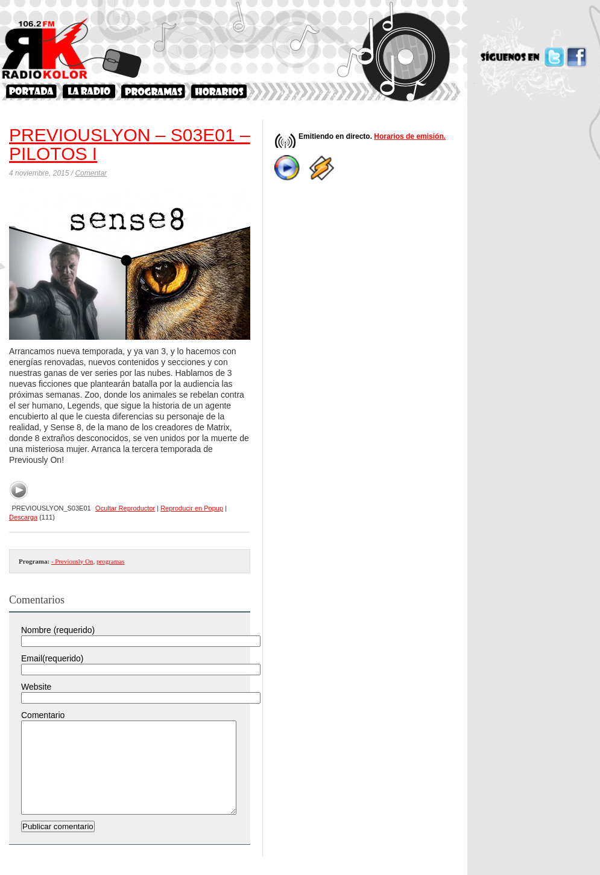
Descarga (23, 517)
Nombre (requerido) (58, 630)
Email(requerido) (52, 658)
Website (36, 687)
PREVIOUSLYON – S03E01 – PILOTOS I (129, 144)
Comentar (91, 173)
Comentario (43, 715)
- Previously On (72, 561)
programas (110, 561)
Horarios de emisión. (410, 136)
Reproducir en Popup (191, 508)
